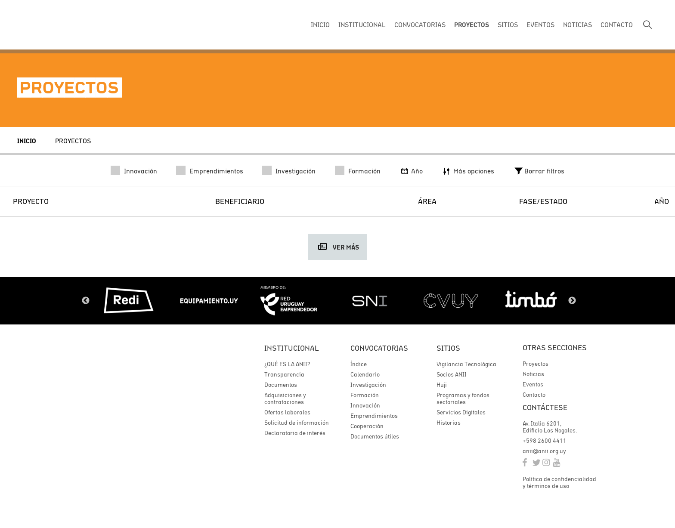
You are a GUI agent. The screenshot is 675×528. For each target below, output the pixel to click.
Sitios (448, 347)
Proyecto (31, 201)
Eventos (533, 384)
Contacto (534, 395)
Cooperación (367, 426)
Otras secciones (555, 347)
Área (427, 201)
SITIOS (508, 24)
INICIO (320, 24)
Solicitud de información (296, 422)
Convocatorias (379, 347)
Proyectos (73, 141)
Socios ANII (452, 374)
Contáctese (545, 408)
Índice (358, 364)
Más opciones (468, 171)
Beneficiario (239, 201)
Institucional (291, 347)
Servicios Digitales (461, 412)
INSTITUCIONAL (362, 24)
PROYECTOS (471, 25)
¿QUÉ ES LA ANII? (287, 364)
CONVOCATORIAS (420, 24)
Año (410, 171)
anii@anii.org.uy (544, 451)
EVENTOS (540, 24)
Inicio (26, 141)
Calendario (365, 374)
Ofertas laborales (287, 412)
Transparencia (284, 374)
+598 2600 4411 (545, 441)
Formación (358, 171)
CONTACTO (617, 24)
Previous (85, 300)
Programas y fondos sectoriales (463, 398)
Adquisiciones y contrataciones (285, 398)
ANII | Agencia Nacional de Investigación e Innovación (75, 25)
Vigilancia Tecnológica (466, 364)
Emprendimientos (209, 171)
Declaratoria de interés (294, 432)
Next (572, 300)
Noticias (533, 374)
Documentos (280, 384)
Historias (449, 422)
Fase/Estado (543, 201)
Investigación (289, 171)
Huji (442, 384)
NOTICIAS (577, 24)
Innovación (134, 171)
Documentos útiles (374, 436)
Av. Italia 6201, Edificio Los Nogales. (550, 428)
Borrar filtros (538, 171)
